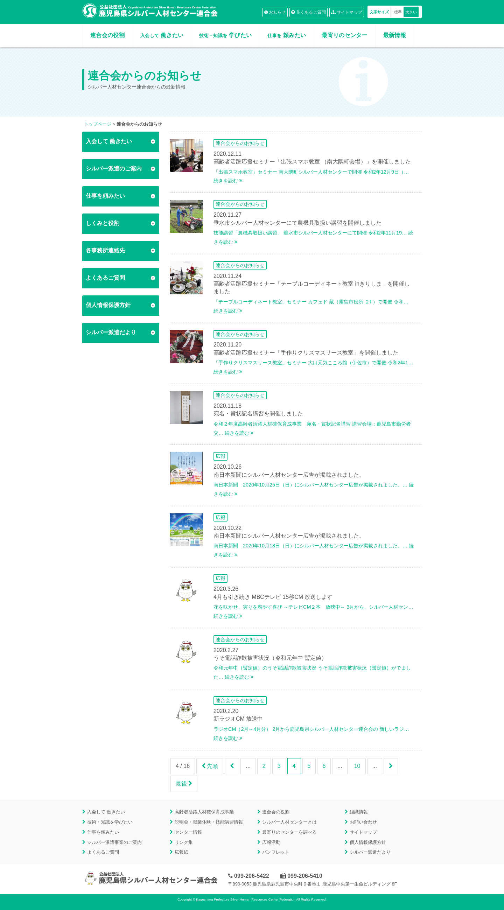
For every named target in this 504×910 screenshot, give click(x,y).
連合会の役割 (107, 35)
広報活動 (271, 842)
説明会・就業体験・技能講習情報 (209, 822)
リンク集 (184, 842)
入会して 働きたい (106, 811)
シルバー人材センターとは (289, 822)
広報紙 (181, 852)
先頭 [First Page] (210, 766)
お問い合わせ (363, 822)
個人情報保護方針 (368, 842)
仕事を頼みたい (103, 832)
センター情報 (188, 832)
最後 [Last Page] (184, 783)
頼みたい (286, 35)
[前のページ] (232, 766)
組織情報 (359, 811)
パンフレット (275, 852)
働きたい (161, 35)
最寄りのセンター (345, 35)
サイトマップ (346, 12)
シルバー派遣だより (370, 852)
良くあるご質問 (308, 12)
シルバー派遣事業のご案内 (114, 842)
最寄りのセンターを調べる (289, 832)
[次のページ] (391, 766)
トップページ (97, 124)
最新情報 (394, 35)
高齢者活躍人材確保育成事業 (204, 811)
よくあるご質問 (103, 852)
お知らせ (275, 12)
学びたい (225, 35)
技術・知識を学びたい (110, 822)
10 (357, 766)
